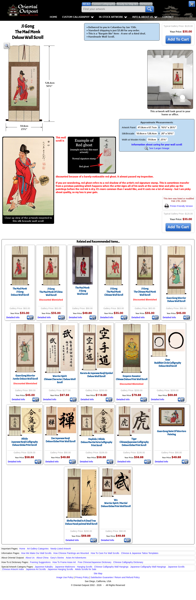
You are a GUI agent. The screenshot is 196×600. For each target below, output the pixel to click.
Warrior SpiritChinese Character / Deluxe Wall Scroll (60, 379)
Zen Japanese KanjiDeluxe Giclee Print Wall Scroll (60, 440)
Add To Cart (178, 39)
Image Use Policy (64, 577)
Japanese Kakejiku (44, 566)
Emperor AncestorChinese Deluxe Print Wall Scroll (131, 378)
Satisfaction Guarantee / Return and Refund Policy (115, 577)
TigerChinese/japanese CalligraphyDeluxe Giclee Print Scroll (134, 442)
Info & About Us (144, 16)
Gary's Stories (57, 557)
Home (53, 16)
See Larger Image (156, 148)
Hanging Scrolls (84, 566)
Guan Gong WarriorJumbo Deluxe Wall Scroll (25, 377)
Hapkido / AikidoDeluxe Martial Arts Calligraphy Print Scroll (96, 442)
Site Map (98, 573)
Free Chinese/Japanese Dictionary (94, 562)
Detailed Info (13, 317)
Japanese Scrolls (176, 566)
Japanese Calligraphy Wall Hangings (148, 566)
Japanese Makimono (65, 566)
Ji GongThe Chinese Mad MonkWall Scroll (145, 291)
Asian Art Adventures (76, 557)
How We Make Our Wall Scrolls (36, 553)
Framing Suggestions (40, 562)
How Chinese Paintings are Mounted (71, 553)
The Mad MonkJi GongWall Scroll (82, 291)
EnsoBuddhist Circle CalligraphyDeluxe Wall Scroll (167, 363)
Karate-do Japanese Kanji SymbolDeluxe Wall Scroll (96, 375)
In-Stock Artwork (113, 16)
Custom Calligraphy (78, 16)
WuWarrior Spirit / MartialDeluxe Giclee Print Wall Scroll (116, 503)
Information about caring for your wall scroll (156, 144)
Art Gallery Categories (38, 548)
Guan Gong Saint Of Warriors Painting (171, 433)
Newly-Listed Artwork (60, 548)
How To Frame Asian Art (64, 562)
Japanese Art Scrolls (36, 569)
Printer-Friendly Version (179, 206)
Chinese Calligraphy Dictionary (128, 562)
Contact (167, 16)
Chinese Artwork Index (13, 569)
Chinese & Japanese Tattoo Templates (139, 553)
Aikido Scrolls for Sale (85, 569)
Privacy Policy (82, 577)
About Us (30, 557)
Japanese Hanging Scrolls (60, 569)
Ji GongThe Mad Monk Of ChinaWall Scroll (51, 292)
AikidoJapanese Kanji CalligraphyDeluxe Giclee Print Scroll (24, 442)
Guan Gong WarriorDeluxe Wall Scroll (176, 299)
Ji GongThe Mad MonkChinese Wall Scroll (113, 291)
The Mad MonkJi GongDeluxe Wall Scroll (20, 291)
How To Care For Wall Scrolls (105, 553)
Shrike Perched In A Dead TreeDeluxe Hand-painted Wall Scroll (81, 522)
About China (42, 557)
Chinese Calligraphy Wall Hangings (111, 566)
